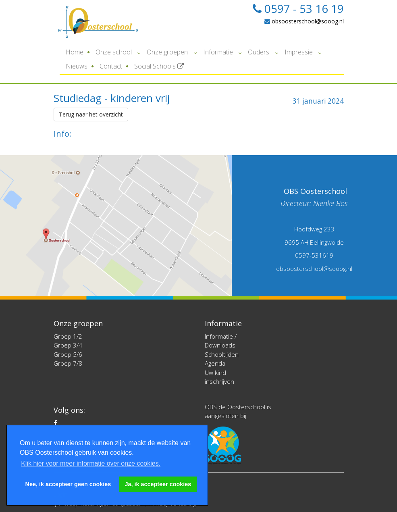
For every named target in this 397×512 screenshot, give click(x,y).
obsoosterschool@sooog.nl (304, 21)
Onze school (114, 52)
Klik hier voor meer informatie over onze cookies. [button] (90, 463)
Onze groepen (167, 52)
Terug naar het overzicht (91, 114)
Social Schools (159, 66)
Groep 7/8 (68, 363)
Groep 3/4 (68, 345)
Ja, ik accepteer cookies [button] (158, 484)
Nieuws (76, 66)
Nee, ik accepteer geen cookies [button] (68, 484)
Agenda (215, 363)
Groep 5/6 (68, 354)
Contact (111, 66)
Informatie (218, 52)
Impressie (299, 52)
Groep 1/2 (68, 336)
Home (74, 52)
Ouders (258, 52)
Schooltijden (222, 354)
